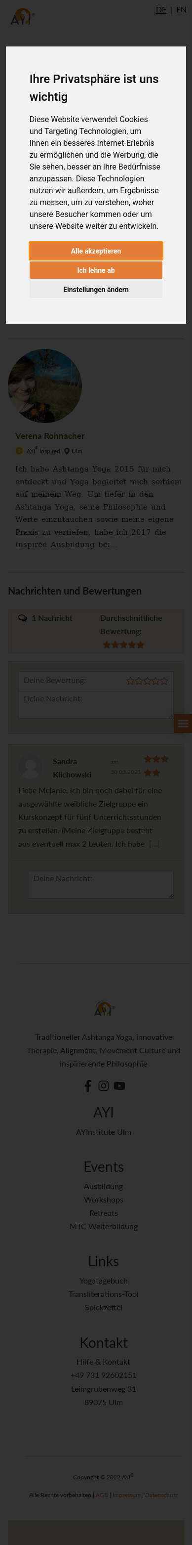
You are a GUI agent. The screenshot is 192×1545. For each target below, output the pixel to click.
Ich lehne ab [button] (96, 270)
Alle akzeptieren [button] (96, 251)
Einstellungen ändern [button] (96, 290)
